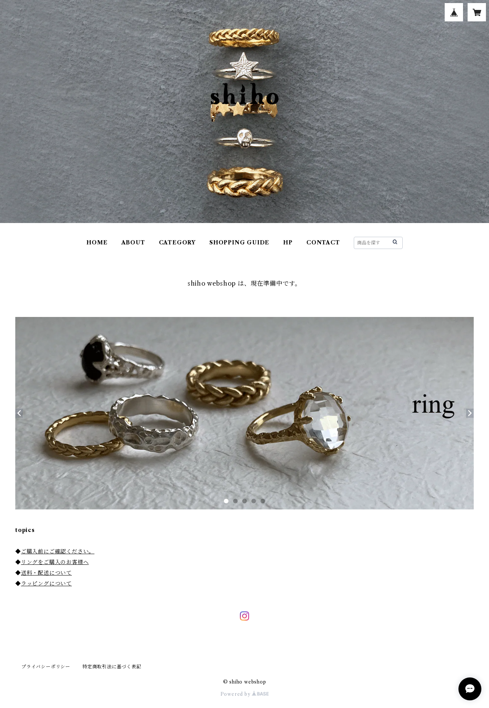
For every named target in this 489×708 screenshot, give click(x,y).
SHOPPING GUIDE (239, 242)
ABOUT (133, 242)
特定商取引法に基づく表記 (112, 666)
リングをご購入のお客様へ (55, 562)
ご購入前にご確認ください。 (57, 551)
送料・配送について (46, 572)
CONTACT (323, 242)
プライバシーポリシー (45, 666)
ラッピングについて (46, 583)
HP (288, 242)
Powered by (244, 694)
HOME (96, 242)
